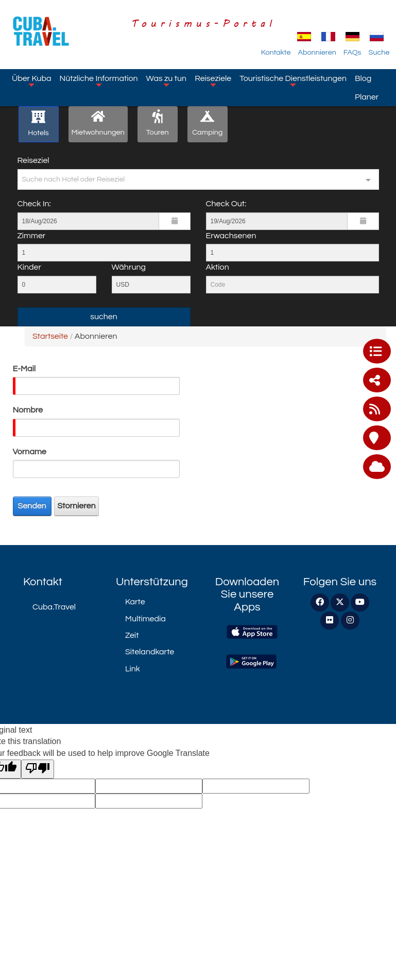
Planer (366, 97)
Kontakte (276, 52)
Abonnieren (317, 52)
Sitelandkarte (149, 652)
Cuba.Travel (54, 607)
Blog (363, 78)
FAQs (352, 52)
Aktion (217, 267)
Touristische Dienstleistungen (293, 80)
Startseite (50, 336)
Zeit (132, 635)
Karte (135, 602)
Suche (379, 52)
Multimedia (145, 619)
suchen (103, 316)
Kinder (30, 267)
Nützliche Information (98, 80)
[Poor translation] (37, 769)
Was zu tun (166, 80)
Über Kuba (31, 80)
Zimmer (32, 236)
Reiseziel (33, 160)
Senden (32, 506)
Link (132, 669)
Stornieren (77, 506)
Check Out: (226, 204)
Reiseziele (213, 80)
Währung (129, 267)
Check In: (34, 204)
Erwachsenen (231, 236)
